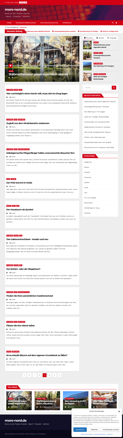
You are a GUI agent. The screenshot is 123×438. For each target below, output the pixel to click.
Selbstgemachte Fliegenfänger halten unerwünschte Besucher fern (40, 153)
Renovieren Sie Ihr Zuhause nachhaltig (99, 147)
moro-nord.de (15, 10)
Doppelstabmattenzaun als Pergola (97, 142)
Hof (18, 205)
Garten (11, 71)
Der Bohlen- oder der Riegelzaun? (23, 269)
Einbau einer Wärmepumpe (94, 137)
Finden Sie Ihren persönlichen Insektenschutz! (29, 296)
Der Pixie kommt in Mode (19, 182)
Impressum (109, 434)
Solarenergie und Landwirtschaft (96, 122)
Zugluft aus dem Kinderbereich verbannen (27, 123)
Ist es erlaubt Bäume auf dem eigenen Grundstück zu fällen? (36, 355)
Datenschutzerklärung (87, 434)
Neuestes (88, 38)
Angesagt (111, 38)
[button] (119, 411)
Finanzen (87, 177)
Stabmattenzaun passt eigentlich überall (38, 74)
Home (9, 23)
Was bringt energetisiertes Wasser (97, 132)
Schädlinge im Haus (23, 149)
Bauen (95, 74)
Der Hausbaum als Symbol (19, 209)
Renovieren (102, 74)
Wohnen (13, 179)
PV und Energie (98, 63)
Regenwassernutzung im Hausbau (97, 127)
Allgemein (9, 89)
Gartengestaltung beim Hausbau (96, 107)
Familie (87, 172)
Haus (101, 52)
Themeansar (42, 434)
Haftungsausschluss (99, 434)
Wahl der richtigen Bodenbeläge (96, 117)
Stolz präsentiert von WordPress (15, 434)
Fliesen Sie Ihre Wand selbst (20, 325)
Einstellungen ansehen (111, 429)
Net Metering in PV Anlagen (103, 66)
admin (15, 77)
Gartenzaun (23, 27)
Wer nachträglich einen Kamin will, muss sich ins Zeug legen (36, 93)
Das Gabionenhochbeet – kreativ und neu (27, 239)
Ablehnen (94, 429)
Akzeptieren (80, 429)
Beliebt (100, 38)
